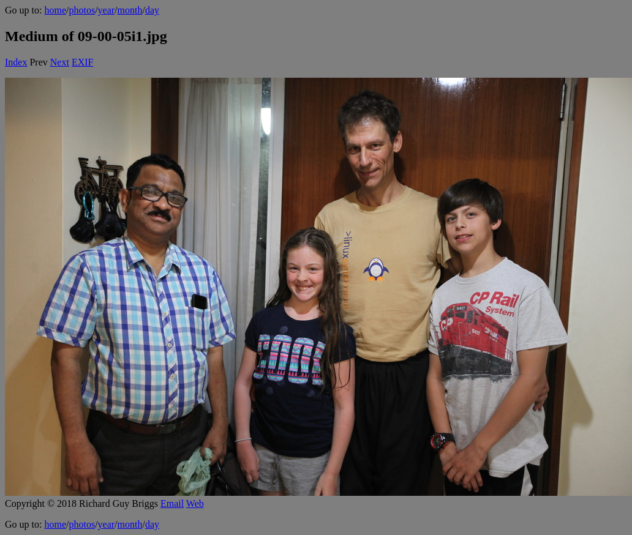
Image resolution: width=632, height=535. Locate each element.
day (152, 10)
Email (172, 503)
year (106, 10)
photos (82, 10)
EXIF (83, 62)
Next (59, 62)
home (55, 10)
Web (195, 503)
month (130, 10)
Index (16, 62)
